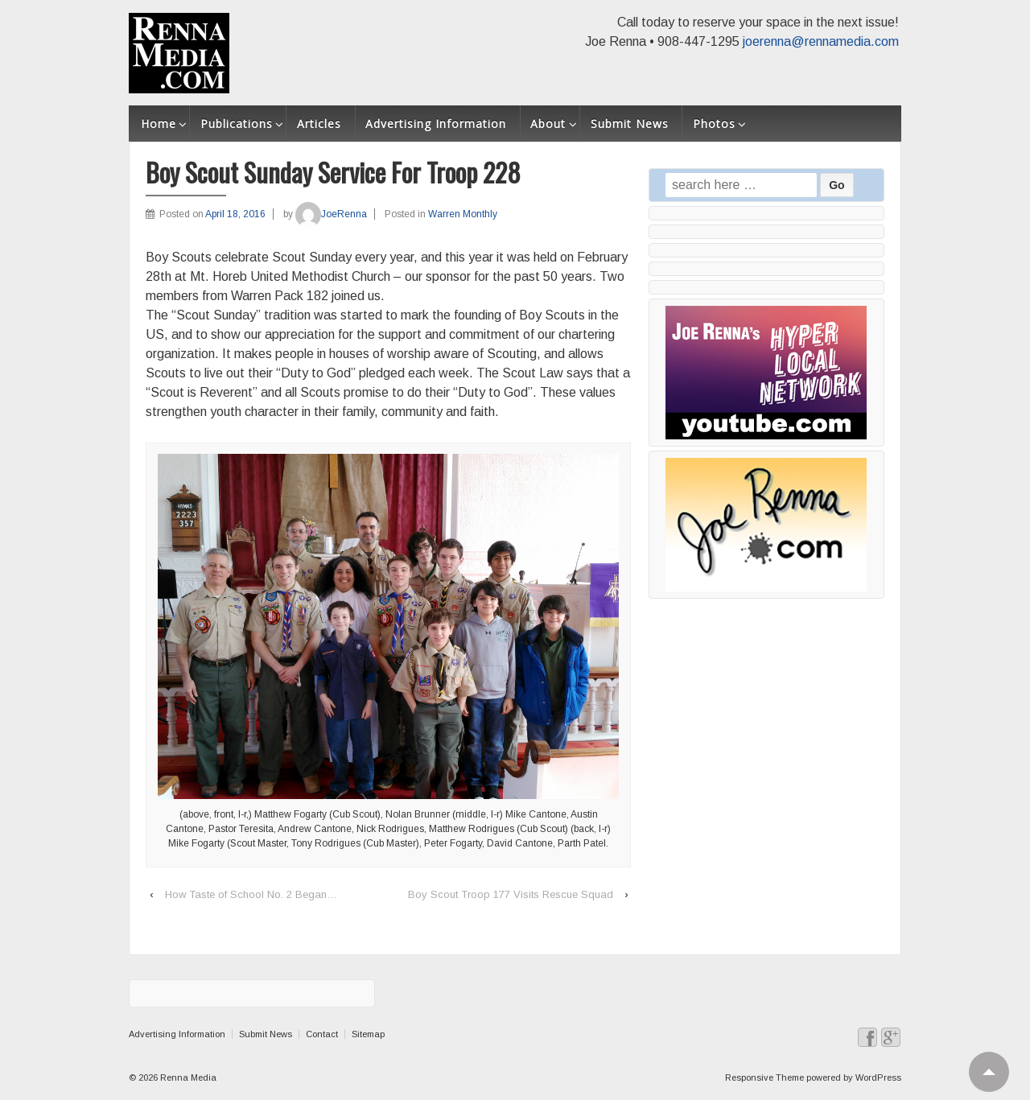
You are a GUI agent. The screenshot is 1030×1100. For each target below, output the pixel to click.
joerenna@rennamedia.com (821, 41)
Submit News (630, 123)
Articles (319, 123)
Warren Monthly (462, 214)
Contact (322, 1034)
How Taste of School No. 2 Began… (251, 894)
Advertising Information (435, 123)
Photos (714, 123)
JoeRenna (331, 214)
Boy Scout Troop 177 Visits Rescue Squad (510, 894)
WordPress (878, 1077)
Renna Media (187, 1077)
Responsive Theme (764, 1077)
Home (158, 123)
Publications (236, 123)
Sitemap (368, 1034)
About (548, 123)
